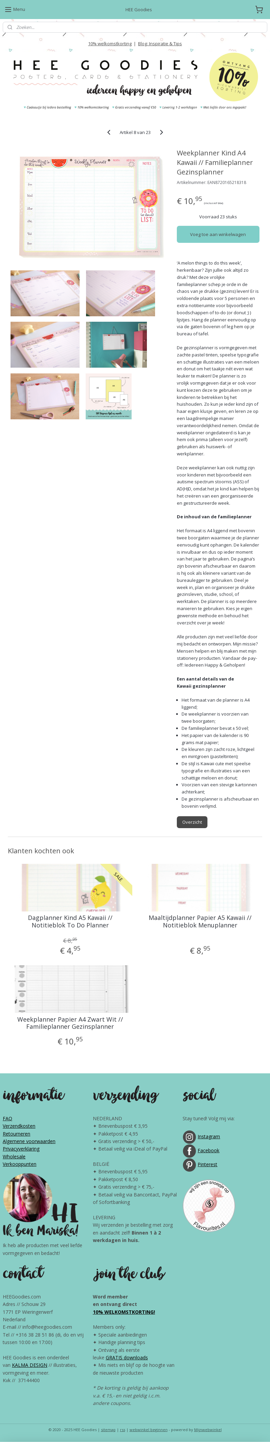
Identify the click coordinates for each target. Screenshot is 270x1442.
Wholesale (14, 1156)
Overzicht (192, 822)
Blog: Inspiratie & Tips (160, 43)
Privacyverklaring (21, 1148)
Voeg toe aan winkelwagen (218, 234)
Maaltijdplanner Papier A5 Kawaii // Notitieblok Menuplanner (200, 921)
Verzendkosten (19, 1126)
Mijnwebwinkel (208, 1429)
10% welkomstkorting (110, 43)
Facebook (208, 1150)
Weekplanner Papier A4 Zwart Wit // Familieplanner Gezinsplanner (70, 1023)
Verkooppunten (19, 1164)
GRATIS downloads (127, 1357)
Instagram (209, 1136)
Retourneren (16, 1133)
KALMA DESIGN (29, 1365)
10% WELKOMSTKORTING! (124, 1312)
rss (122, 1429)
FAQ (7, 1118)
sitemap (108, 1429)
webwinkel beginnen (149, 1429)
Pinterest (207, 1164)
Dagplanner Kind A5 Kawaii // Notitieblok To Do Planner (70, 921)
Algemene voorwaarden (29, 1141)
